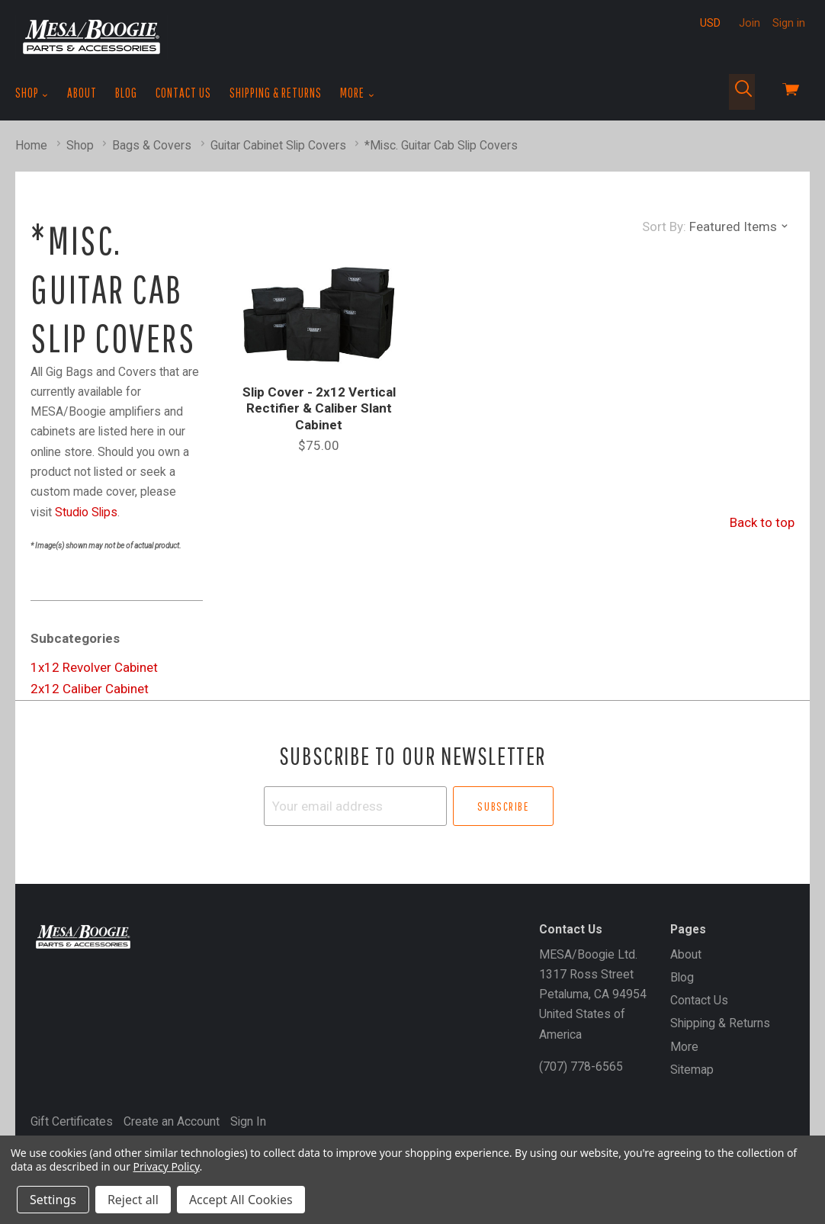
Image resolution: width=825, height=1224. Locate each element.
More (357, 93)
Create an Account (172, 1121)
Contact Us (183, 92)
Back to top (762, 522)
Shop (32, 93)
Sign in (788, 23)
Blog (126, 92)
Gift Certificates (71, 1121)
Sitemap (692, 1069)
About (82, 92)
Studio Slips (86, 512)
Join (749, 23)
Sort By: (664, 226)
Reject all (133, 1199)
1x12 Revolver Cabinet (94, 667)
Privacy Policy (166, 1166)
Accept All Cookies (241, 1199)
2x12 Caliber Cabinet (89, 688)
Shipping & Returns (276, 92)
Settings (53, 1199)
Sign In (248, 1121)
